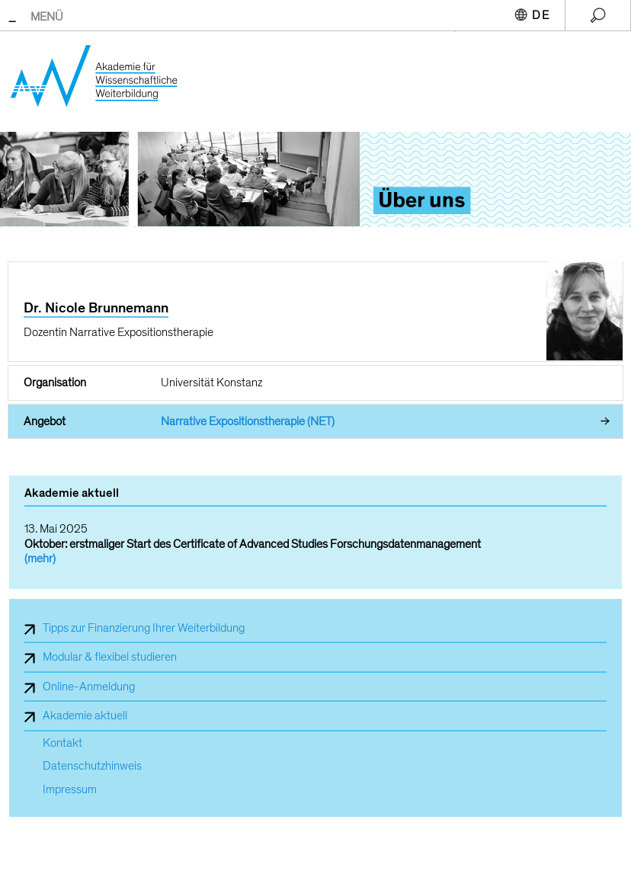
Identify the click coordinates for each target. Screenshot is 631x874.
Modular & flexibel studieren (110, 656)
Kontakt (62, 743)
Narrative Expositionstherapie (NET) (248, 421)
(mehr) (40, 558)
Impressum (70, 790)
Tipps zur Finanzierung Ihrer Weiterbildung (144, 627)
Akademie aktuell (85, 715)
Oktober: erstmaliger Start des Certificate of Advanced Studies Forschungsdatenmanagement (252, 544)
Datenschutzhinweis (92, 766)
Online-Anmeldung (89, 686)
